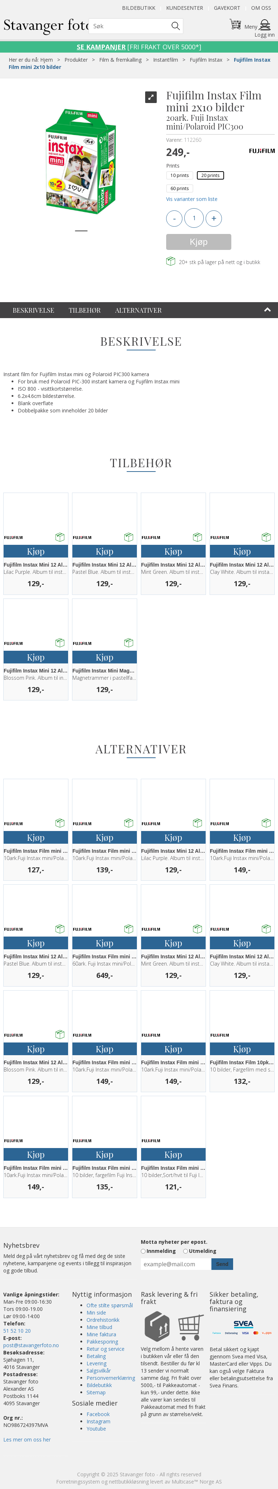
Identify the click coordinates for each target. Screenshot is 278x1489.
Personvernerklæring (111, 1377)
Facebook (98, 1414)
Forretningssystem (78, 1481)
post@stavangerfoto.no (31, 1345)
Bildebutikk (138, 7)
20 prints (210, 175)
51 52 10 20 (17, 1330)
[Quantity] (194, 218)
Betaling (96, 1356)
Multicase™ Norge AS (197, 1481)
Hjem (46, 59)
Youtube (96, 1428)
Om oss (261, 7)
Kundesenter (184, 7)
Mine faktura (101, 1334)
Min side (96, 1312)
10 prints (179, 175)
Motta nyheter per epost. (174, 1241)
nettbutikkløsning (129, 1481)
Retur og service (106, 1348)
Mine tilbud (99, 1327)
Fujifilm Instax (206, 59)
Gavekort (227, 7)
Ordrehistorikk (103, 1319)
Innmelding (161, 1250)
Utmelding (202, 1250)
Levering (96, 1363)
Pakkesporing (102, 1341)
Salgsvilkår (99, 1370)
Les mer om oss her (27, 1439)
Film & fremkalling (120, 59)
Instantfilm (165, 59)
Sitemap (96, 1392)
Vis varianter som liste (192, 199)
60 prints (179, 188)
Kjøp (198, 242)
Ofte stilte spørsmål (110, 1305)
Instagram (98, 1421)
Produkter (76, 59)
